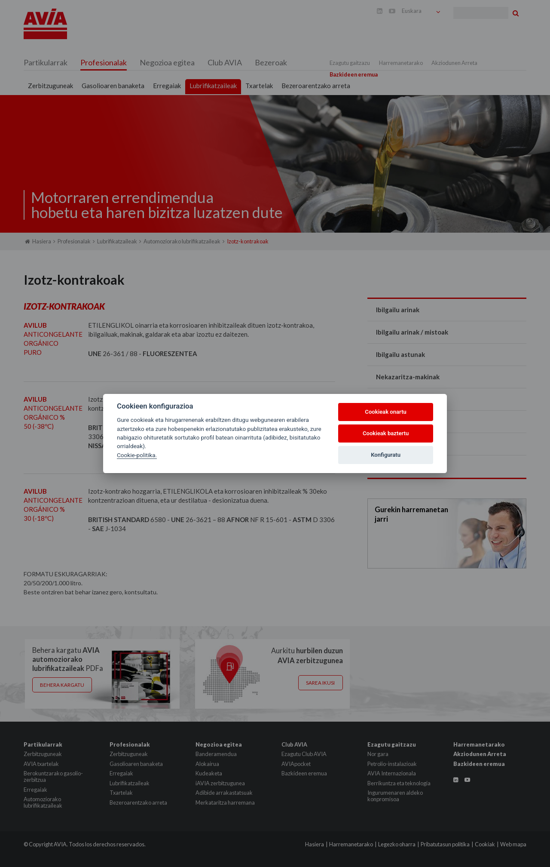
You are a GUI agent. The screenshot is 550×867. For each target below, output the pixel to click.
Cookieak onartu (385, 412)
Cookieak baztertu (386, 433)
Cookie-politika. (137, 455)
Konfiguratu (385, 455)
